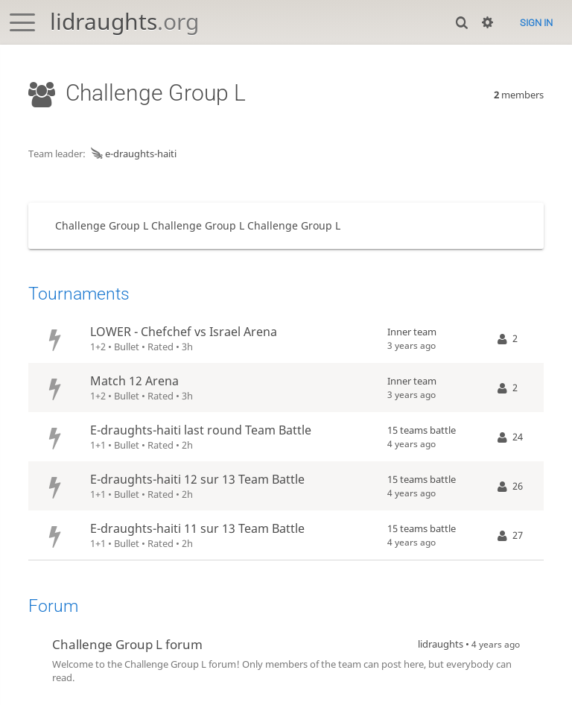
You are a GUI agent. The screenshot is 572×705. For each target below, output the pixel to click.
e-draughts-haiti (132, 153)
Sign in (536, 22)
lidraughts (124, 21)
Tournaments (79, 294)
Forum (53, 606)
